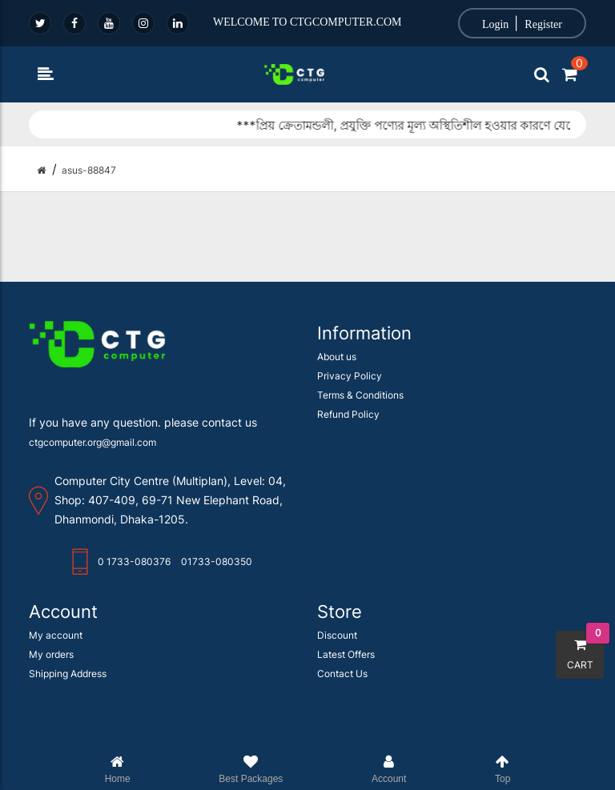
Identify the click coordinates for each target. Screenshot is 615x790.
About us (336, 357)
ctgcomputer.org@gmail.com (92, 442)
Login (495, 24)
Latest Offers (346, 654)
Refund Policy (348, 414)
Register (543, 24)
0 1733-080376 (134, 561)
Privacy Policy (349, 376)
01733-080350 (216, 561)
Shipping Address (68, 674)
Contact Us (342, 674)
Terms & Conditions (360, 395)
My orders (51, 654)
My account (55, 635)
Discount (337, 635)
